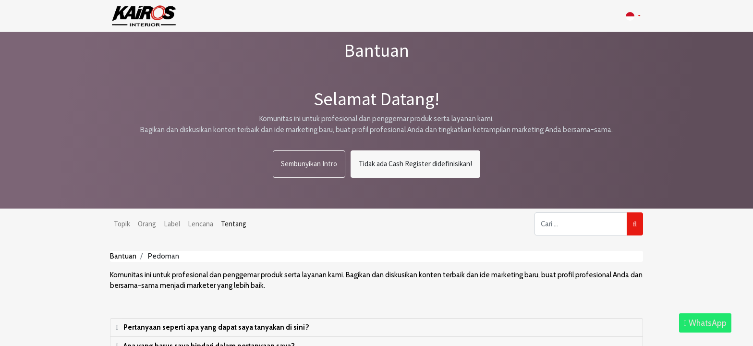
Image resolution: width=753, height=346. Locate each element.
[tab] (376, 328)
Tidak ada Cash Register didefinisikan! (415, 163)
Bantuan (123, 256)
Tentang (233, 223)
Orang (147, 223)
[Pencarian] (635, 224)
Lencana (200, 223)
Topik (122, 223)
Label (172, 223)
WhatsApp (705, 323)
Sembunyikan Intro (309, 163)
